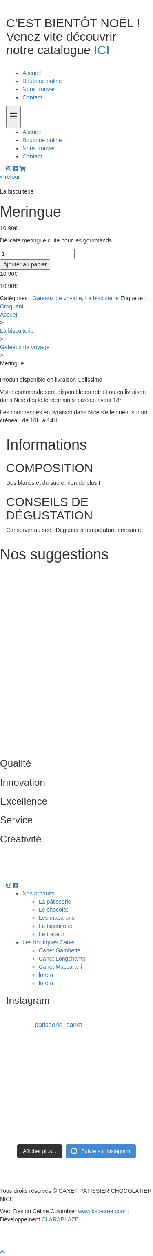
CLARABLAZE (60, 1219)
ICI (101, 50)
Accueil (31, 73)
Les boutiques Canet (48, 942)
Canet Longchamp (62, 958)
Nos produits (38, 893)
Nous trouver (38, 89)
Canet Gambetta (60, 950)
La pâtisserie (55, 901)
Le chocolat (53, 909)
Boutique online (42, 81)
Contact (32, 97)
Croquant (12, 306)
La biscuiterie (102, 298)
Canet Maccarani (60, 966)
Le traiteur (51, 934)
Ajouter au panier (25, 264)
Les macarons (57, 918)
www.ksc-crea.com (102, 1211)
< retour (10, 177)
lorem (46, 975)
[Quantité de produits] (37, 254)
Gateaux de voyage (57, 298)
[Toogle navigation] (13, 117)
